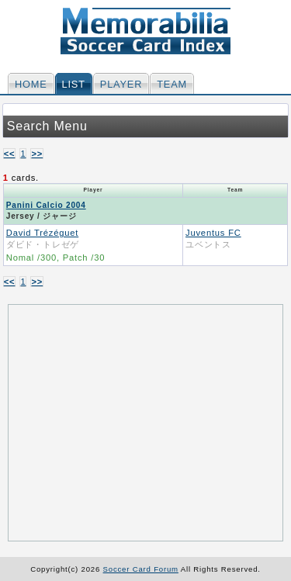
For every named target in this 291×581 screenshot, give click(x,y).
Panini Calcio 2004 (46, 205)
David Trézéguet (42, 232)
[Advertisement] (146, 421)
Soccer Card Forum (140, 569)
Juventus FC (213, 232)
